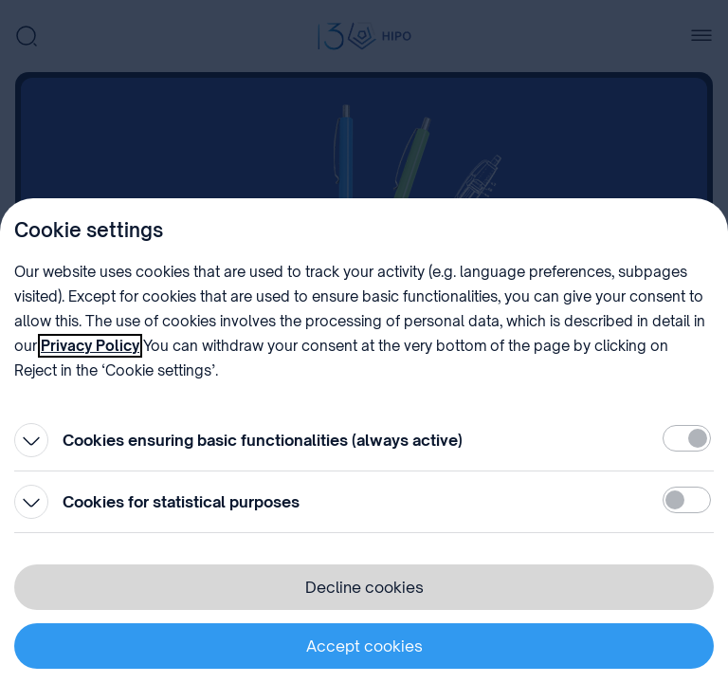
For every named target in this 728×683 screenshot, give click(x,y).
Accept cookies (364, 646)
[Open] (31, 440)
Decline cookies (364, 587)
